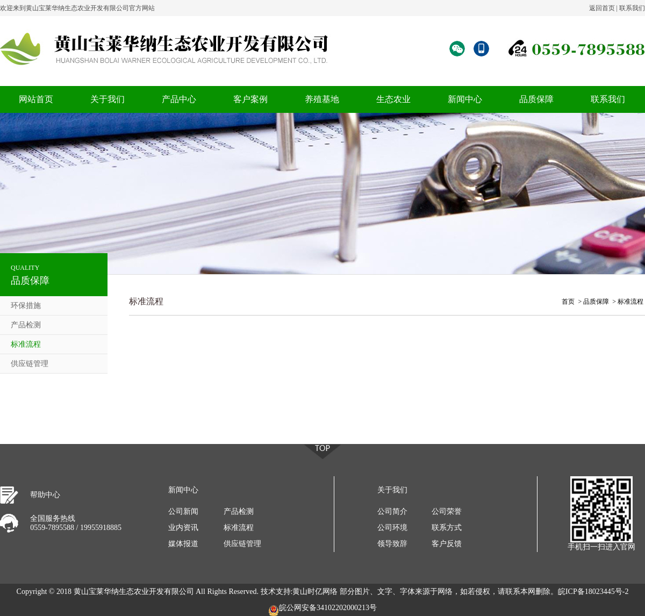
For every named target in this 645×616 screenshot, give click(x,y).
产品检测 (26, 325)
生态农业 (393, 99)
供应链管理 (29, 364)
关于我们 (107, 99)
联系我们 (632, 8)
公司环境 (392, 528)
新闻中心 (465, 99)
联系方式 (447, 528)
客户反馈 (447, 544)
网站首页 (36, 99)
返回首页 (602, 8)
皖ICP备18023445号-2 (593, 592)
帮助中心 (45, 495)
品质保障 (536, 99)
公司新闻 (183, 511)
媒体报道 (183, 544)
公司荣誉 (447, 511)
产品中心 (179, 99)
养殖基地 (322, 99)
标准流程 (26, 344)
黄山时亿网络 (315, 592)
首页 (568, 301)
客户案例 (250, 99)
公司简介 (392, 511)
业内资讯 (183, 528)
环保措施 (26, 306)
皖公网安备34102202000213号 (322, 610)
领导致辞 (392, 544)
